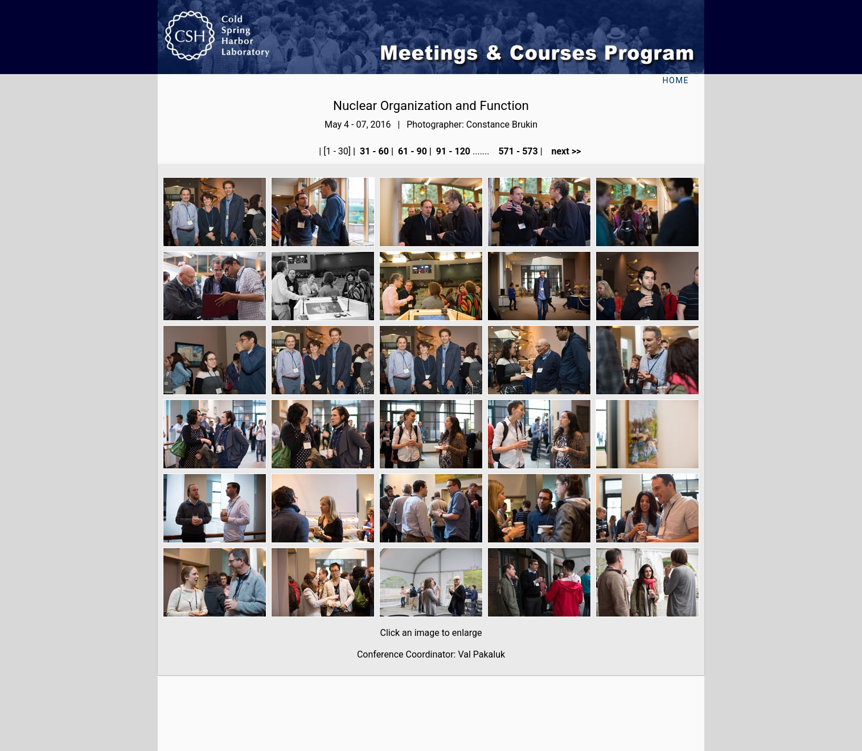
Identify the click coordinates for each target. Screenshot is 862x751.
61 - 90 (411, 151)
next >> (563, 151)
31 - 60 (373, 151)
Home (675, 80)
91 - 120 (452, 151)
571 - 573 (516, 151)
